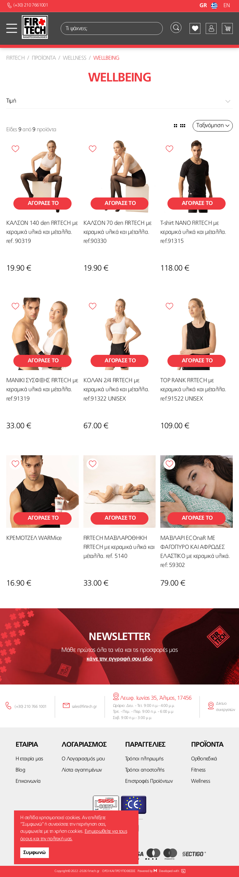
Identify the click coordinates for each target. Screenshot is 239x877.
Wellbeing (106, 58)
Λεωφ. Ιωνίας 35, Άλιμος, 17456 (152, 698)
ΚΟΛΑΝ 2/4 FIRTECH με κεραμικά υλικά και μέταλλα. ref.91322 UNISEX (116, 390)
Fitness (198, 770)
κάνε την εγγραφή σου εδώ (119, 659)
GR (209, 5)
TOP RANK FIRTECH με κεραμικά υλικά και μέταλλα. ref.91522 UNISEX (193, 390)
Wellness (74, 58)
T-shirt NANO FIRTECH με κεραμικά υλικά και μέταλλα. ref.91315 (193, 232)
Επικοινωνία (28, 781)
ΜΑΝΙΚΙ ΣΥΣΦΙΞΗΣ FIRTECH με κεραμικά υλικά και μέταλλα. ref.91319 (42, 390)
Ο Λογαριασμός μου (81, 759)
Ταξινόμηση (209, 126)
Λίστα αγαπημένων (80, 770)
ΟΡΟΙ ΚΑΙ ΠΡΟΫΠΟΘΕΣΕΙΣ (118, 871)
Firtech (15, 58)
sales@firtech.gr (84, 707)
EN (226, 5)
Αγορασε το (42, 203)
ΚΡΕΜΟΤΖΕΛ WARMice (34, 538)
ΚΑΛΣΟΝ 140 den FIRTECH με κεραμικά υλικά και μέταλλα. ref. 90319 (41, 232)
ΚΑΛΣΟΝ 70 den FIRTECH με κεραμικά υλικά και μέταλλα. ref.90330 (117, 232)
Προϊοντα (44, 58)
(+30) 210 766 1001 (31, 707)
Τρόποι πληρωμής (143, 759)
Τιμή (11, 101)
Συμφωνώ (34, 852)
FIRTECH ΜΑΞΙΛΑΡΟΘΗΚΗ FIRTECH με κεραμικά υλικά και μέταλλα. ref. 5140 (119, 547)
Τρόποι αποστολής (143, 770)
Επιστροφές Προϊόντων (148, 781)
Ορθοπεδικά (203, 759)
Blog (20, 770)
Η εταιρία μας (29, 759)
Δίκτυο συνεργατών (225, 707)
